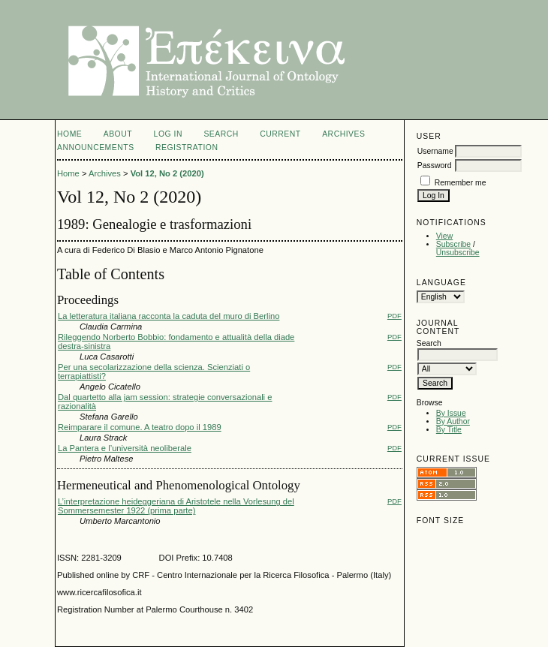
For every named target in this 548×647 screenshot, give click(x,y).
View (444, 236)
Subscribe (453, 244)
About (118, 134)
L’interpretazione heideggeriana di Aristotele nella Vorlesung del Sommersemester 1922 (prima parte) (176, 506)
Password (434, 165)
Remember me (460, 183)
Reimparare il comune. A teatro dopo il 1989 (139, 427)
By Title (449, 430)
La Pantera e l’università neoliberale (124, 448)
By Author (453, 421)
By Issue (451, 413)
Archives (343, 134)
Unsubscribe (458, 252)
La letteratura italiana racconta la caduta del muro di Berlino (168, 315)
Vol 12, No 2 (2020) (167, 173)
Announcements (95, 147)
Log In (168, 134)
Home (69, 134)
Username (435, 151)
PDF (394, 315)
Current (280, 134)
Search (220, 134)
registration (186, 147)
